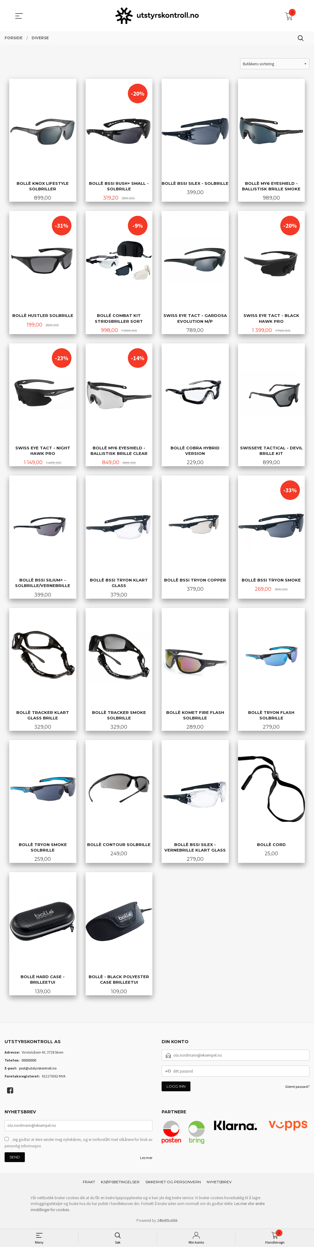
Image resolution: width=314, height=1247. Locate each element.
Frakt (89, 1182)
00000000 (28, 1060)
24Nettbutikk (167, 1220)
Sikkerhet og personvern (173, 1182)
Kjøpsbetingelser (120, 1182)
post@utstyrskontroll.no (37, 1068)
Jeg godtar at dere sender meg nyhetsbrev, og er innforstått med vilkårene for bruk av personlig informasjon (78, 1143)
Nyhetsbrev (219, 1182)
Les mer (146, 1157)
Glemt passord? (297, 1086)
